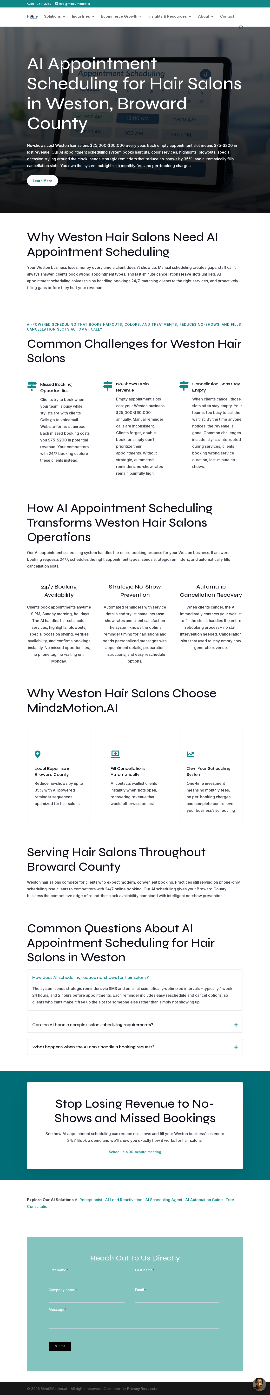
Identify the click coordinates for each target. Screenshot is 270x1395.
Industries (81, 17)
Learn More (42, 181)
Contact (227, 17)
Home (32, 17)
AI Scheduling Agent (163, 1199)
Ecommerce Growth (119, 17)
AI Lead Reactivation (123, 1199)
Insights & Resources (167, 17)
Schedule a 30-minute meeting (135, 1152)
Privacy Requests (142, 1389)
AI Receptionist (88, 1199)
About (203, 17)
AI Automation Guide (204, 1199)
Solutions (52, 17)
